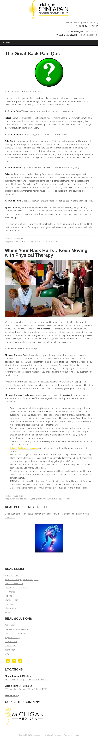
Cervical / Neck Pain (14, 583)
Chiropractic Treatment (15, 633)
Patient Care (10, 645)
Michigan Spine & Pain (49, 10)
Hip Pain (9, 595)
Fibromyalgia (10, 608)
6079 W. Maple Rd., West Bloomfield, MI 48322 (26, 689)
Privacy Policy (12, 695)
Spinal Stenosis (12, 575)
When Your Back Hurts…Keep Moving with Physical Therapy (46, 253)
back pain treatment (36, 241)
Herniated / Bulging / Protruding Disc (21, 579)
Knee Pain (9, 604)
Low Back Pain (11, 599)
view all (8, 612)
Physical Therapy (12, 637)
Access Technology (71, 735)
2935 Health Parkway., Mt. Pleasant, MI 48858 (25, 679)
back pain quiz (21, 241)
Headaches (10, 591)
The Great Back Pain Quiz (33, 53)
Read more (10, 517)
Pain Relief (9, 625)
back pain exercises (23, 499)
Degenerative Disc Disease (17, 587)
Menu (6, 43)
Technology (10, 649)
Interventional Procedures (17, 629)
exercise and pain (52, 241)
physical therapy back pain (59, 499)
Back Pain (19, 238)
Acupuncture (11, 641)
